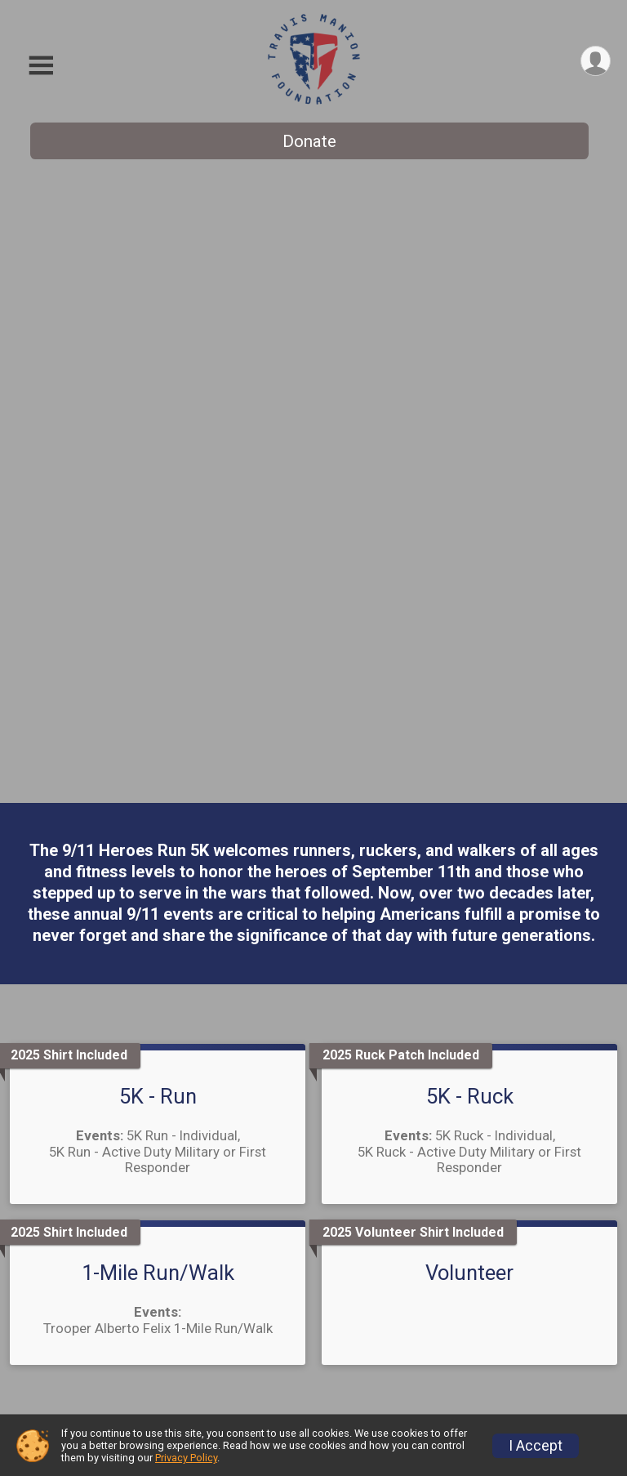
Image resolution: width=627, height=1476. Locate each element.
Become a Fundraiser (195, 1363)
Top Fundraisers (178, 1396)
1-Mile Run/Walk (158, 656)
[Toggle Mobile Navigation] (40, 65)
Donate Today (469, 1003)
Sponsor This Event (434, 1295)
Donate (309, 141)
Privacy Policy (186, 1457)
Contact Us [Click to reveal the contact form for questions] (314, 1206)
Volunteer (469, 656)
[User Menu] (595, 61)
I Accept (536, 1446)
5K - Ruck (470, 480)
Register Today (157, 1000)
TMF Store (404, 1332)
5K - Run (158, 480)
